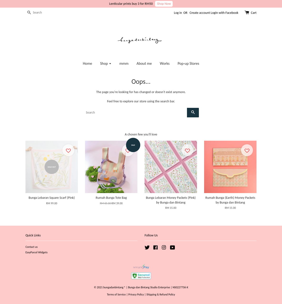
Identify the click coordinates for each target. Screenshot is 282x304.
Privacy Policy (136, 294)
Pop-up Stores (188, 63)
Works (165, 63)
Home (87, 63)
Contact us (31, 247)
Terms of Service (116, 294)
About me (144, 63)
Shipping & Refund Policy (160, 294)
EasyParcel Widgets (36, 252)
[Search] (39, 12)
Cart (254, 13)
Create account (200, 13)
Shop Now (164, 4)
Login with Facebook (224, 13)
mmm (123, 63)
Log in (178, 13)
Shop (105, 63)
